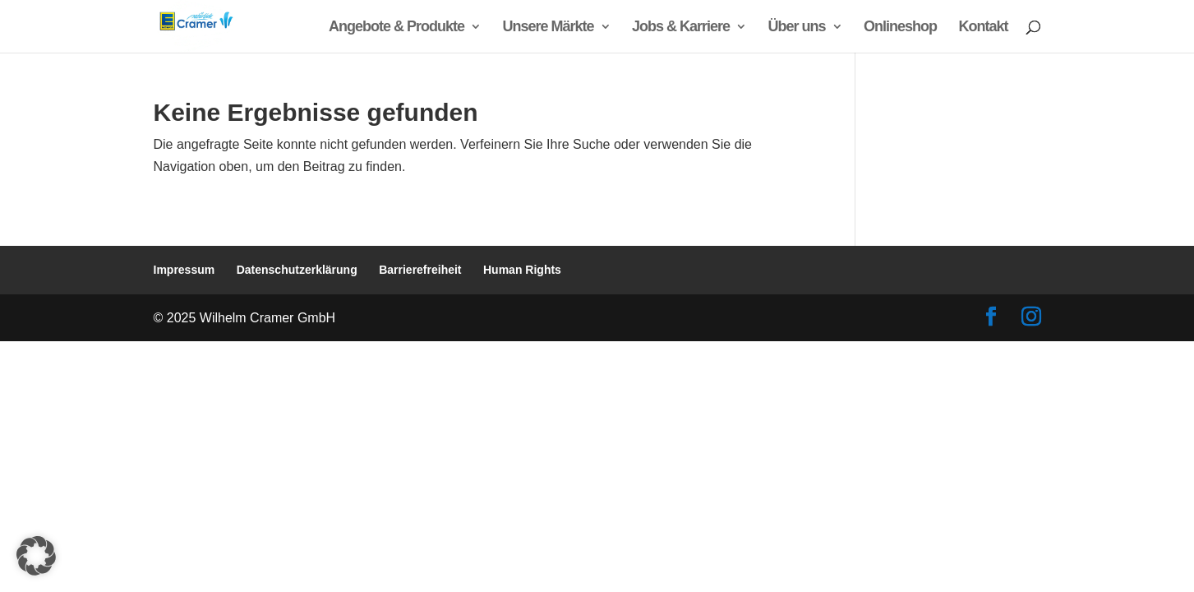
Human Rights (522, 269)
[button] (36, 556)
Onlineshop (900, 28)
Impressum (184, 269)
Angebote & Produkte (396, 28)
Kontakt (983, 28)
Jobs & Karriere (681, 28)
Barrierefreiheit (420, 269)
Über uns (797, 28)
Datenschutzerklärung (297, 269)
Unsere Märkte (548, 28)
